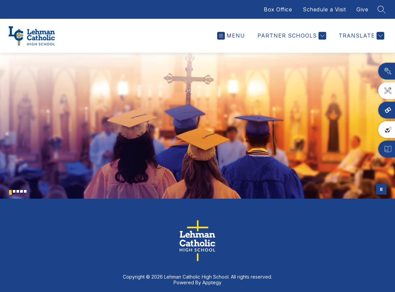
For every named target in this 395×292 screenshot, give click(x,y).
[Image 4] (21, 191)
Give (362, 9)
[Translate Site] (360, 36)
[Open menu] (231, 36)
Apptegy (211, 282)
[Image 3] (17, 191)
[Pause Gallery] (381, 189)
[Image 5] (25, 191)
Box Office (278, 9)
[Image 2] (14, 191)
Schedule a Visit (324, 9)
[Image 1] (10, 192)
